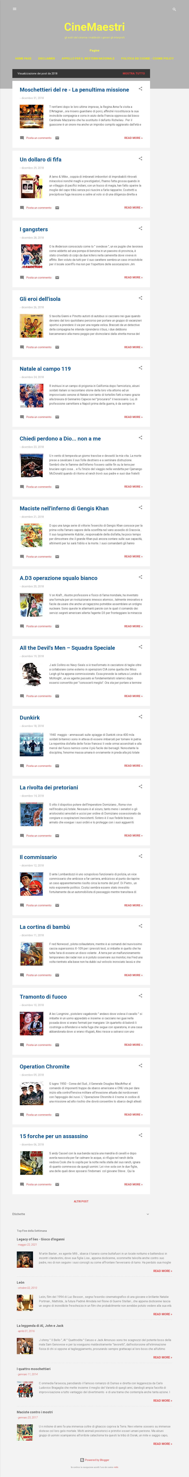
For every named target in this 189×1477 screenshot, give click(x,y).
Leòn (20, 1282)
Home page (23, 58)
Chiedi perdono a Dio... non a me (60, 438)
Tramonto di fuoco (43, 996)
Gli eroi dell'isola (40, 299)
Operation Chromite (45, 1066)
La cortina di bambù (45, 927)
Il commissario (38, 857)
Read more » (133, 138)
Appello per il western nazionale (88, 58)
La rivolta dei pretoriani (49, 787)
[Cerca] (174, 10)
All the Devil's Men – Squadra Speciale (67, 648)
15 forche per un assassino (54, 1136)
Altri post (81, 1201)
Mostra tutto (134, 73)
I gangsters (34, 229)
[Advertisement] (165, 124)
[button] (140, 89)
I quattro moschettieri (34, 1369)
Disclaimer (46, 58)
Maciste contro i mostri (35, 1412)
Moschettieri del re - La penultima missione (74, 89)
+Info (116, 1467)
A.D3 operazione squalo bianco (58, 578)
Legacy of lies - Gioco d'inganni (41, 1239)
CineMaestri (94, 26)
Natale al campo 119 (45, 369)
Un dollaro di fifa (40, 159)
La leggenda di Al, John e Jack (40, 1326)
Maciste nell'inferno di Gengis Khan (64, 508)
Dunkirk (30, 717)
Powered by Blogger (94, 1460)
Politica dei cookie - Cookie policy (147, 58)
